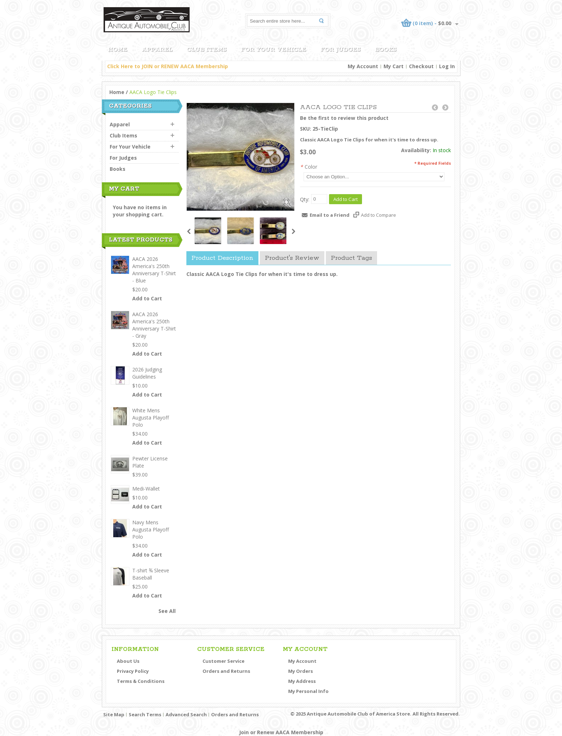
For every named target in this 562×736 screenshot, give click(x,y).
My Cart (394, 66)
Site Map (113, 714)
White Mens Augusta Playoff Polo (150, 417)
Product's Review (292, 258)
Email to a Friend (329, 215)
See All (167, 611)
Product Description (222, 258)
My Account (363, 66)
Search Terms (145, 714)
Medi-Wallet (146, 488)
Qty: (304, 199)
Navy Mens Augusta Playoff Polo (150, 529)
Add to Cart (147, 298)
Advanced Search (186, 714)
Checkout (421, 66)
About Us (128, 661)
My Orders (300, 671)
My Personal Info (308, 691)
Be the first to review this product (344, 117)
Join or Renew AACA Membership (281, 732)
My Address (302, 681)
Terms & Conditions (141, 681)
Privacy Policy (133, 671)
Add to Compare (378, 215)
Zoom (287, 203)
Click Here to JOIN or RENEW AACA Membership (167, 66)
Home (116, 92)
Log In (447, 66)
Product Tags (351, 258)
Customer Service (223, 661)
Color (308, 166)
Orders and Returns (226, 671)
